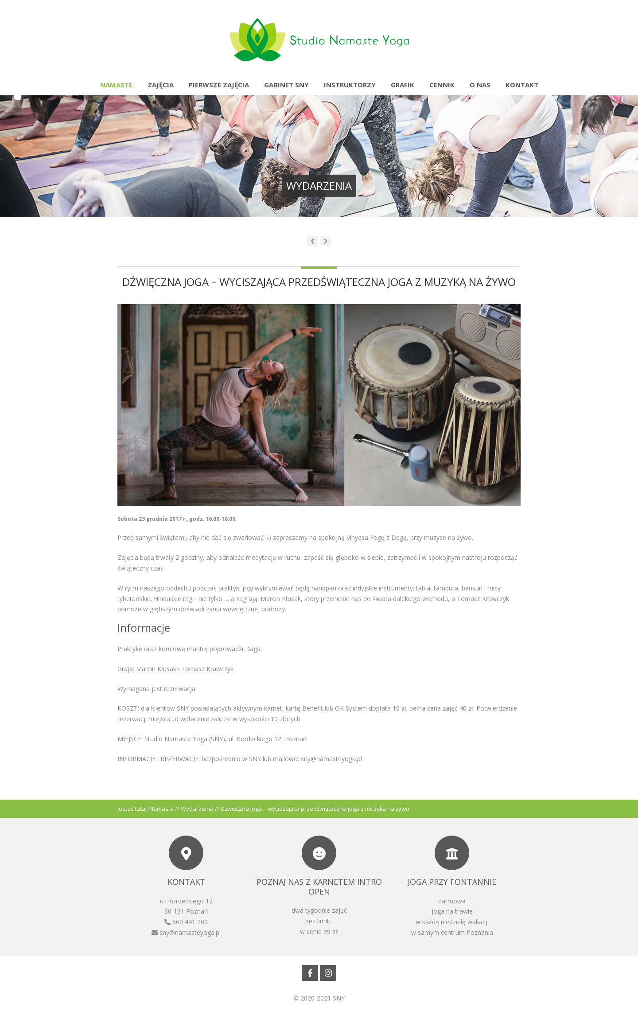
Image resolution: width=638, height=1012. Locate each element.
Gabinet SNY (286, 84)
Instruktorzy (350, 84)
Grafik (402, 84)
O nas (480, 84)
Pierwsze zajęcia (219, 84)
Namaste (116, 84)
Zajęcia (161, 84)
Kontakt (522, 84)
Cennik (442, 84)
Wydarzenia (197, 809)
